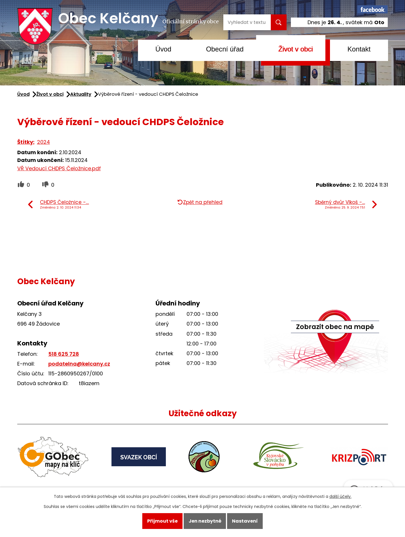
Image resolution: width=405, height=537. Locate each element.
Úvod (163, 49)
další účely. (340, 496)
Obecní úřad (225, 49)
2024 (43, 142)
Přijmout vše (162, 521)
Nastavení (245, 521)
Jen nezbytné (205, 521)
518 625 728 (63, 354)
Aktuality (80, 94)
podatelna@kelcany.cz (79, 363)
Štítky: (25, 142)
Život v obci (295, 49)
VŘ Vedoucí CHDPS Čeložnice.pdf (59, 168)
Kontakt (359, 49)
